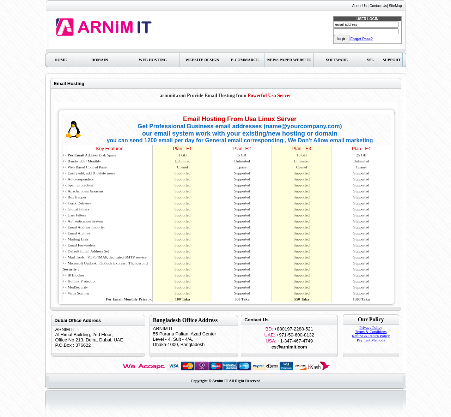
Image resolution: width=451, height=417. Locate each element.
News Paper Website (289, 60)
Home (61, 60)
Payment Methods (371, 340)
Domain (99, 60)
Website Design (202, 60)
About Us (359, 6)
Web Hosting (153, 60)
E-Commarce (244, 60)
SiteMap (395, 6)
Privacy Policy (370, 327)
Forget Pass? (362, 39)
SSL (370, 60)
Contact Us (378, 6)
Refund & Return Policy (371, 336)
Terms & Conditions (371, 331)
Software (337, 60)
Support (392, 60)
